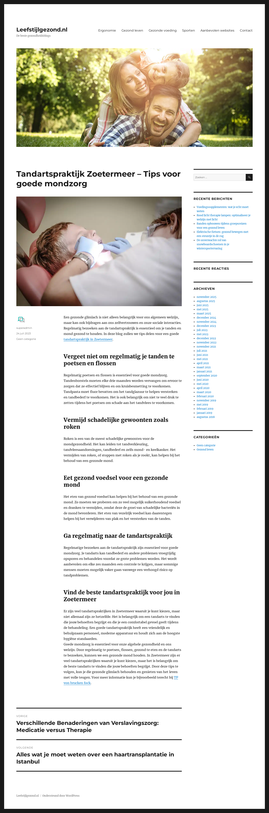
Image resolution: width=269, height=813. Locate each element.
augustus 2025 (206, 301)
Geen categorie (26, 338)
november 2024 (206, 322)
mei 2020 (202, 384)
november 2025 (206, 297)
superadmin (24, 327)
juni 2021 (202, 355)
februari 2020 (205, 396)
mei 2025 (202, 309)
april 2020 (203, 388)
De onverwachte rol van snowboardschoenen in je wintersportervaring (213, 244)
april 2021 (203, 363)
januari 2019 (204, 413)
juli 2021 (202, 350)
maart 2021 (204, 367)
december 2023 (206, 326)
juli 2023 (202, 330)
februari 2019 (205, 408)
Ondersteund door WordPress (61, 795)
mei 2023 (202, 334)
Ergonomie (107, 30)
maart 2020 (204, 392)
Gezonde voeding (163, 30)
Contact (246, 30)
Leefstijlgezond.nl (41, 29)
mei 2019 (202, 404)
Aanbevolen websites (217, 30)
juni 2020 (203, 379)
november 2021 (206, 346)
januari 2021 (204, 371)
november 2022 (206, 342)
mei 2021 (202, 359)
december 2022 (206, 338)
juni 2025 (203, 305)
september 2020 (207, 375)
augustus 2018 (206, 417)
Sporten (188, 30)
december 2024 (206, 317)
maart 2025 (204, 313)
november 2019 (206, 400)
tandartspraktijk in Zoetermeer (88, 339)
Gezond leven (132, 30)
